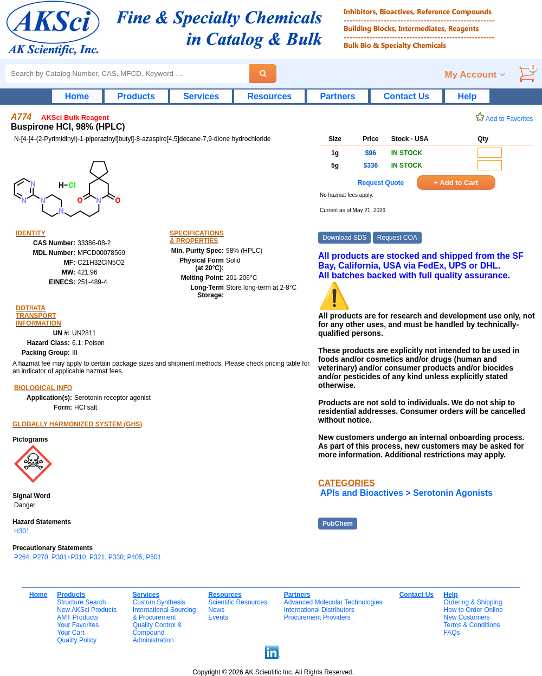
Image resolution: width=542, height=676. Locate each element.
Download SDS (344, 237)
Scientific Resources (237, 602)
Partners (338, 96)
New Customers (466, 617)
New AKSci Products (87, 610)
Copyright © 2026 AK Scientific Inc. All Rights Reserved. (273, 672)
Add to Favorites (506, 119)
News (216, 610)
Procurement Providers (317, 617)
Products (136, 96)
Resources (269, 96)
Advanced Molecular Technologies (333, 602)
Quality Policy (76, 640)
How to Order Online (472, 610)
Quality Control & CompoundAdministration (157, 632)
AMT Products (77, 617)
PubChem (337, 523)
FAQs (451, 632)
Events (218, 617)
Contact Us (406, 96)
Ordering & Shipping (472, 602)
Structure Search (81, 602)
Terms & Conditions (471, 625)
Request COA (397, 237)
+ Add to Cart (456, 182)
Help (467, 96)
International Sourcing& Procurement (164, 613)
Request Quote (381, 183)
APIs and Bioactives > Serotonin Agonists (406, 493)
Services (201, 96)
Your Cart (70, 632)
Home (77, 96)
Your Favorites (78, 625)
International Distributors (319, 610)
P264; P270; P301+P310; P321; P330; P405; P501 (87, 557)
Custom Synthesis (159, 602)
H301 (22, 531)
